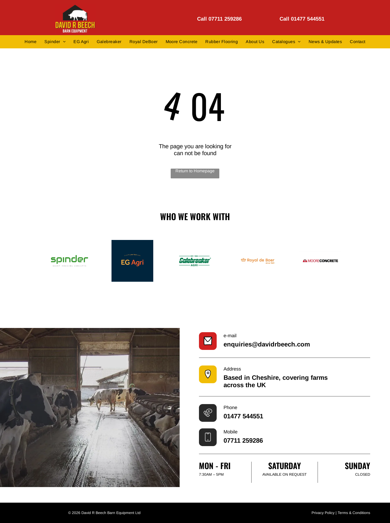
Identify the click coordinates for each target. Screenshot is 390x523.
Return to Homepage (195, 171)
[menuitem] (30, 41)
